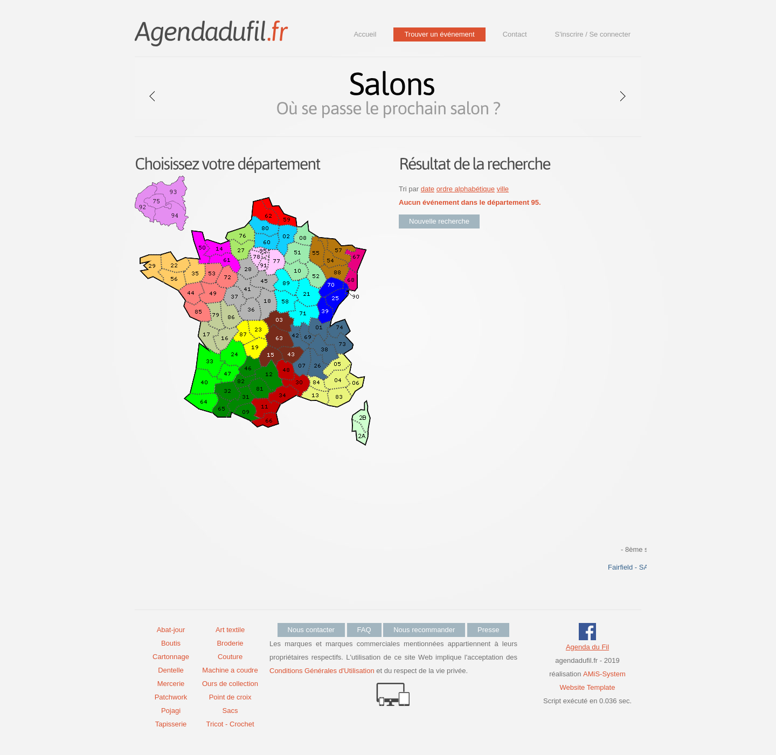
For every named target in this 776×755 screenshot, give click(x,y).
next (623, 96)
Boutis (171, 643)
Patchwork (171, 697)
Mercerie (171, 684)
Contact (515, 34)
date (427, 189)
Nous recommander (424, 630)
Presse (488, 630)
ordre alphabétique (465, 189)
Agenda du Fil (587, 647)
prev (152, 96)
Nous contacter (311, 630)
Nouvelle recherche (439, 221)
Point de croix (230, 697)
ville (503, 189)
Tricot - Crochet (230, 724)
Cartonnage (171, 657)
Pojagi (171, 710)
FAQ (364, 630)
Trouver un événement (439, 34)
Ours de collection (230, 684)
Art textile (230, 630)
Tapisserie (171, 724)
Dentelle (171, 670)
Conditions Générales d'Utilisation (322, 671)
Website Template (587, 687)
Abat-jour (171, 630)
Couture (230, 657)
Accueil (365, 34)
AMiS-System (604, 674)
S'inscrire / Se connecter (593, 34)
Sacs (230, 710)
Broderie (230, 643)
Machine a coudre (230, 670)
